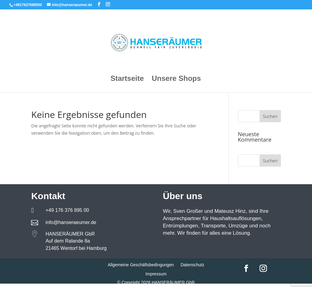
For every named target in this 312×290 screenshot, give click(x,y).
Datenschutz (192, 265)
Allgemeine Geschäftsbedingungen (141, 265)
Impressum (155, 274)
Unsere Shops (176, 79)
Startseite (127, 79)
